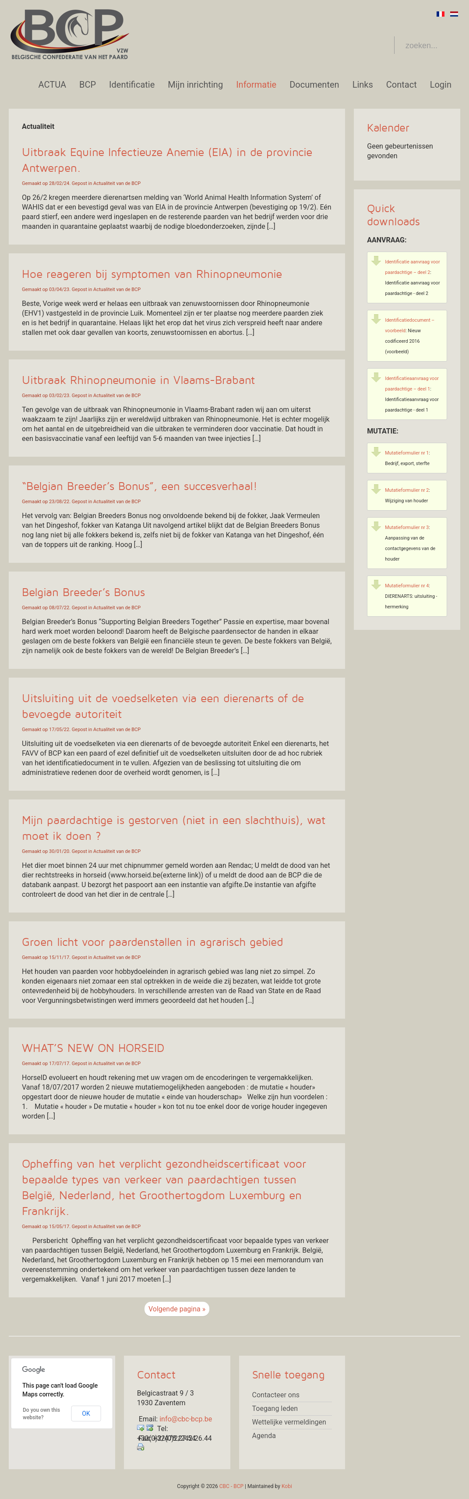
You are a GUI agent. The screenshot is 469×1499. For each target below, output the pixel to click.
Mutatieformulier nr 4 (407, 586)
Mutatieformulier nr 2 (407, 490)
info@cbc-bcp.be (185, 1419)
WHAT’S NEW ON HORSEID (93, 1048)
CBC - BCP (231, 1486)
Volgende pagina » (176, 1309)
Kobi (287, 1486)
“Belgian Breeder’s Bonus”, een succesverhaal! (139, 486)
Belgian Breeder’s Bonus (83, 592)
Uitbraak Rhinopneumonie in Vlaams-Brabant (138, 380)
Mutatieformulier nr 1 (407, 453)
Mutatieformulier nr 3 (407, 527)
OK (86, 1413)
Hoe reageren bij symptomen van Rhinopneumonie (152, 274)
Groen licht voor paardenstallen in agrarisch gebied (152, 942)
